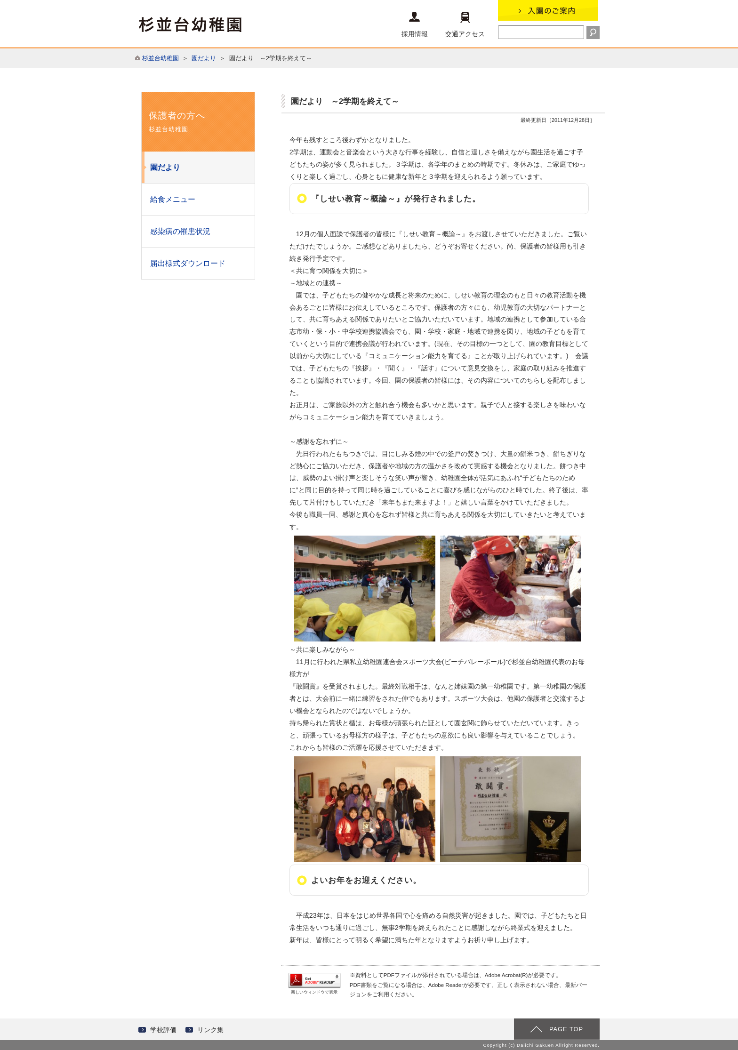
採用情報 (414, 25)
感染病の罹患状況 (180, 231)
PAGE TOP (566, 1029)
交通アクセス (465, 25)
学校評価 (163, 1030)
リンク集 (210, 1030)
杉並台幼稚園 (160, 58)
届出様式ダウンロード (187, 263)
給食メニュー (172, 199)
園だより (204, 58)
